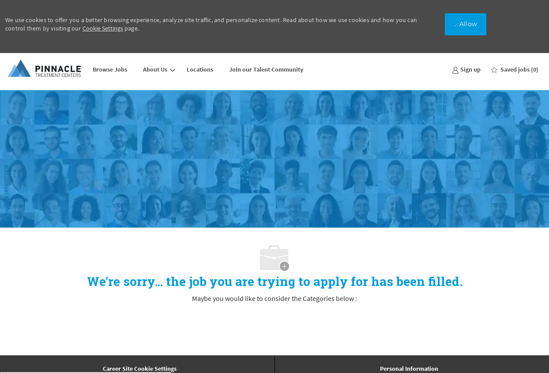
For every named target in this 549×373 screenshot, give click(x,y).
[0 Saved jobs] (514, 69)
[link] (466, 69)
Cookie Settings (103, 28)
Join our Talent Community (266, 69)
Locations (200, 69)
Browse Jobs (110, 69)
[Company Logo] (45, 69)
